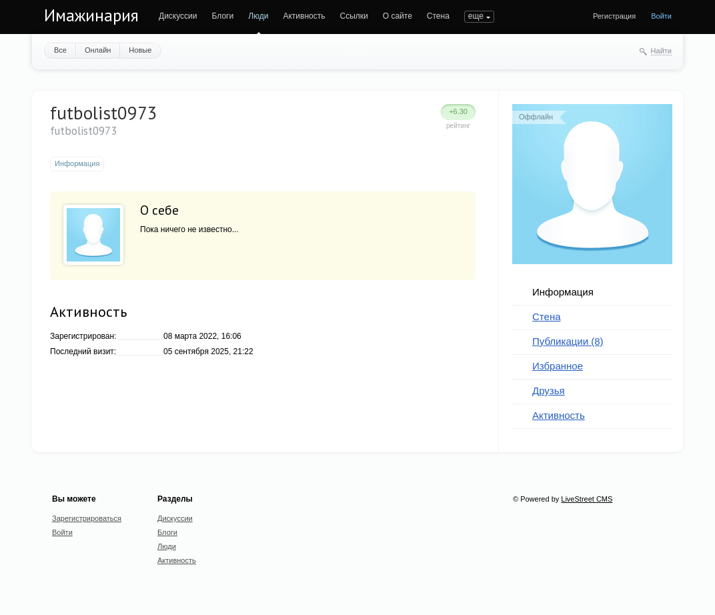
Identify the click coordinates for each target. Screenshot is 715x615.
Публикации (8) (568, 341)
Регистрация (614, 16)
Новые (140, 50)
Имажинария (91, 15)
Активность (304, 16)
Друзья (548, 390)
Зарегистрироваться (86, 518)
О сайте (397, 16)
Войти (661, 16)
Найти (661, 51)
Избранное (557, 366)
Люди (258, 16)
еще (476, 16)
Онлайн (98, 50)
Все (60, 50)
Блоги (223, 16)
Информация (563, 291)
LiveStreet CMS (586, 499)
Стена (438, 16)
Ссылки (353, 16)
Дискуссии (178, 16)
